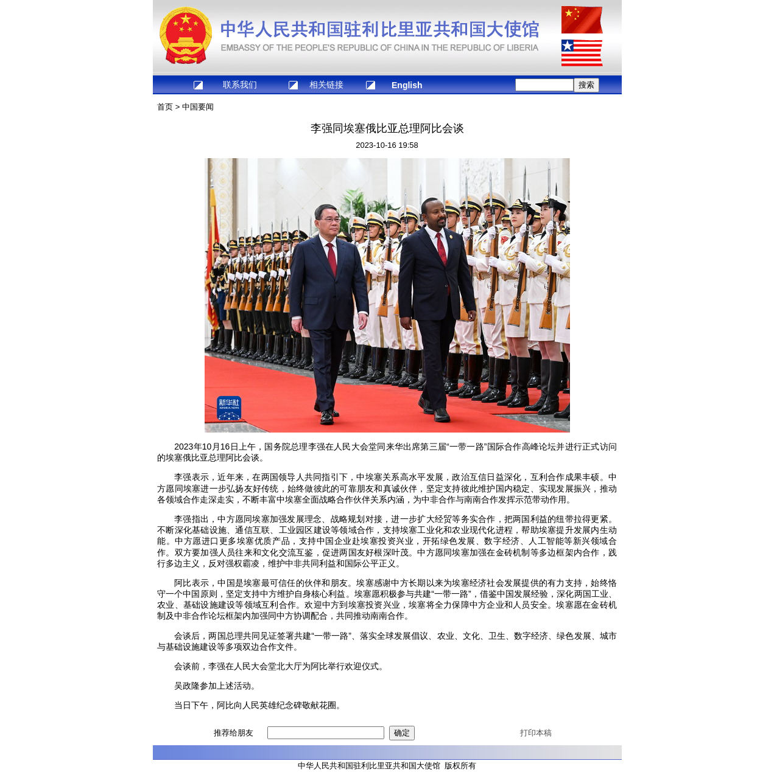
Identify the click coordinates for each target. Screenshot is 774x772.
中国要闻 (198, 106)
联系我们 (240, 84)
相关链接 (326, 84)
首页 (165, 106)
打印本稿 (536, 732)
